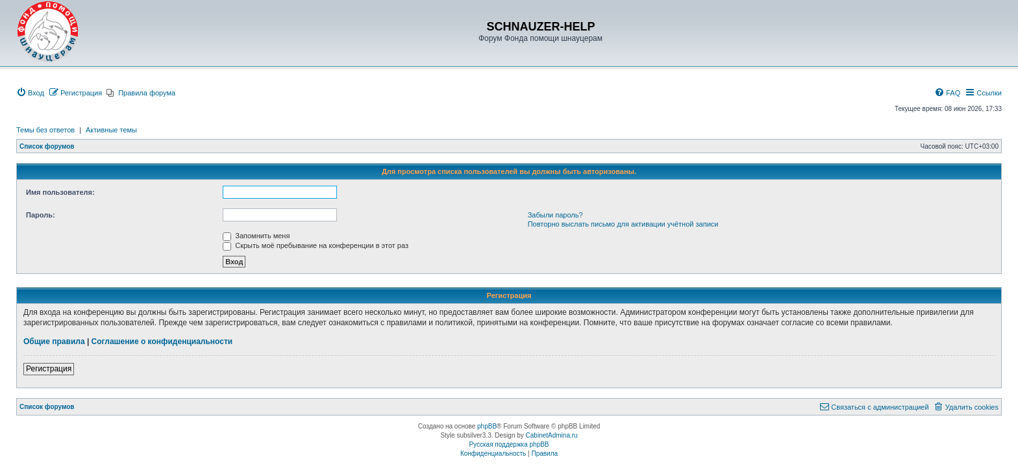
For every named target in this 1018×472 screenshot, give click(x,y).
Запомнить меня (256, 236)
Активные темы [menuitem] (111, 130)
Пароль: (40, 215)
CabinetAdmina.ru (552, 435)
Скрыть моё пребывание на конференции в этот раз (315, 245)
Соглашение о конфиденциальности (162, 341)
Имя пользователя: (60, 192)
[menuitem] (30, 93)
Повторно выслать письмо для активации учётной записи (623, 224)
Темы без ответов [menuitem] (45, 130)
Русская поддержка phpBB (509, 444)
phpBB (487, 426)
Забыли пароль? (555, 215)
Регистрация (48, 368)
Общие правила (54, 341)
